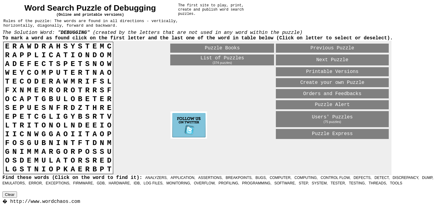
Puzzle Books (222, 48)
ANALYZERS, (156, 178)
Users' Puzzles (332, 117)
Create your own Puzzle (332, 82)
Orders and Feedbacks (332, 94)
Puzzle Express (332, 134)
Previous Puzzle (332, 48)
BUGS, (261, 178)
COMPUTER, (281, 178)
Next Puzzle (332, 60)
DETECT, (382, 178)
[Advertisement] (242, 150)
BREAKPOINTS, (238, 178)
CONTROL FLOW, (336, 178)
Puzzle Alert (332, 104)
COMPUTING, (306, 178)
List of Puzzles (222, 58)
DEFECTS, (362, 178)
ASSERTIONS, (210, 178)
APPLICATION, (183, 178)
